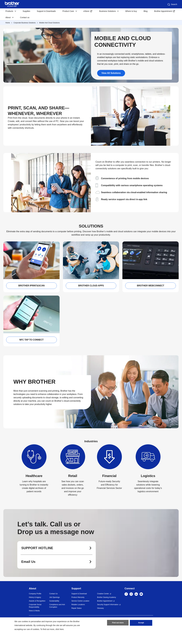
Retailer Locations (78, 605)
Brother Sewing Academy (106, 597)
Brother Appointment (163, 11)
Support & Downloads (46, 11)
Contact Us (53, 594)
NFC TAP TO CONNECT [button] (31, 340)
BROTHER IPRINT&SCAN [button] (31, 285)
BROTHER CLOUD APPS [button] (91, 285)
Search (172, 4)
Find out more (117, 623)
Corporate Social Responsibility (35, 606)
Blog (146, 11)
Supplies (26, 11)
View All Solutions (111, 73)
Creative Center (103, 594)
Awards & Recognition (37, 601)
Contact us (24, 17)
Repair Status (76, 608)
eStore (86, 11)
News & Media (34, 611)
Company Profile (35, 594)
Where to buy (131, 11)
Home (7, 23)
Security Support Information (107, 605)
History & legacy (35, 597)
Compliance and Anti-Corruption (57, 606)
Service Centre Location (80, 601)
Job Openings (54, 597)
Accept (141, 623)
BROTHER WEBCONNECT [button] (150, 285)
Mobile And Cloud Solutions (49, 23)
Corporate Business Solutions (25, 23)
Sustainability (54, 601)
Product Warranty (77, 597)
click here (59, 629)
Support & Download (79, 594)
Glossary (100, 608)
